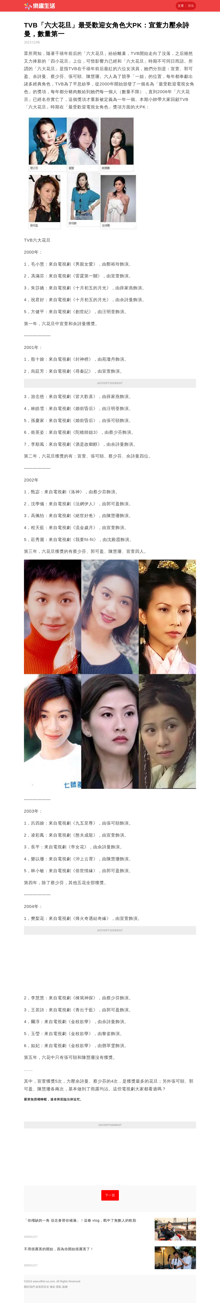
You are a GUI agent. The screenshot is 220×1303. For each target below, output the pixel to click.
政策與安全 (42, 1286)
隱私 (58, 1286)
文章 (181, 5)
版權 (65, 1286)
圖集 (191, 5)
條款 (52, 1286)
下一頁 (110, 1195)
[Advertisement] (110, 963)
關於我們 (29, 1286)
